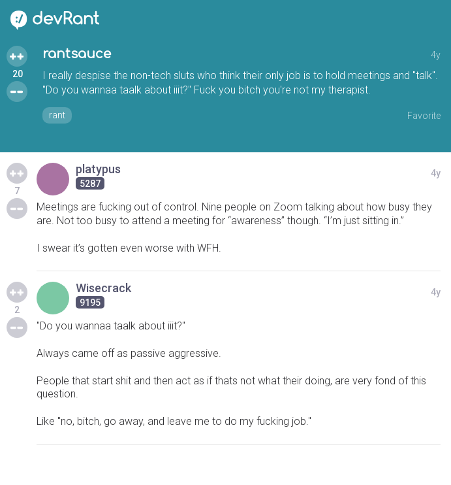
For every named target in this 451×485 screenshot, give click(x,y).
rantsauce (76, 53)
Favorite (424, 115)
